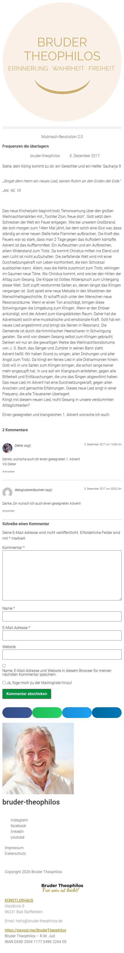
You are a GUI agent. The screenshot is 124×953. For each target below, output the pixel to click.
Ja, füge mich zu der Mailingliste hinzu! (37, 683)
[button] (62, 127)
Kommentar (13, 548)
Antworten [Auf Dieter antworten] (8, 471)
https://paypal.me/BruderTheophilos (35, 930)
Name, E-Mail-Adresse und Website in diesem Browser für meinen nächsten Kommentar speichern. (56, 672)
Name (8, 608)
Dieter (19, 446)
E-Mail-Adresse (16, 628)
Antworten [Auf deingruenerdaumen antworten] (8, 510)
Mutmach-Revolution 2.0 (62, 136)
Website (9, 647)
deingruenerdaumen (30, 490)
